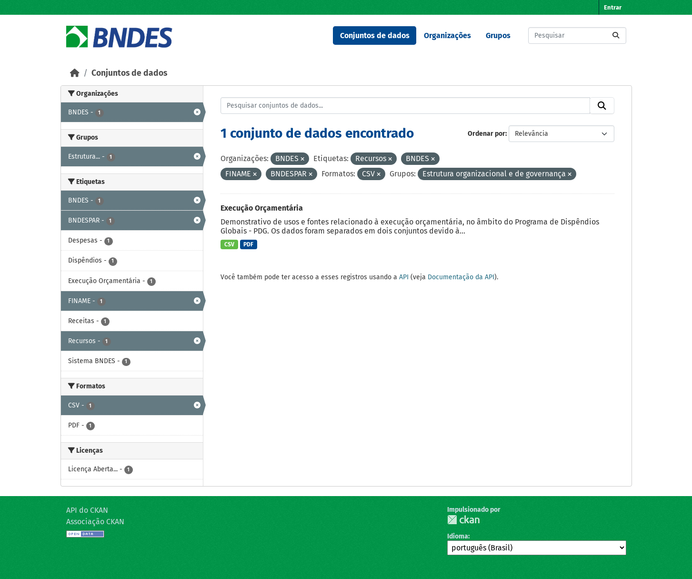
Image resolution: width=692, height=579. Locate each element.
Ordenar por (486, 134)
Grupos (498, 35)
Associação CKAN (95, 521)
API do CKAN (87, 510)
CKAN (463, 520)
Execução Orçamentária (262, 208)
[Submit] (615, 35)
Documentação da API (461, 277)
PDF (248, 244)
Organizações (447, 35)
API (404, 277)
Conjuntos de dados (375, 35)
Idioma (457, 536)
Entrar (613, 7)
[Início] (75, 73)
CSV (229, 244)
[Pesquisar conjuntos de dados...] (577, 35)
